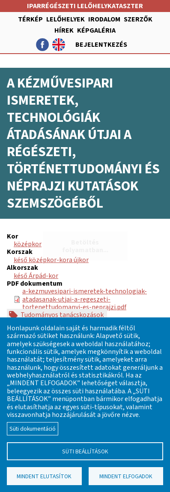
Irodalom (104, 19)
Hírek (64, 30)
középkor (28, 244)
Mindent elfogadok (125, 476)
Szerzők (138, 19)
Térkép (30, 19)
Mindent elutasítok (44, 476)
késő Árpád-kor (36, 276)
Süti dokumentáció (32, 429)
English (58, 44)
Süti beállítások (85, 451)
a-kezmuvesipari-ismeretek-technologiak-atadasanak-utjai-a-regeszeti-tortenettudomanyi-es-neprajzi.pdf (84, 299)
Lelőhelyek (65, 19)
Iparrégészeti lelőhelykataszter (85, 6)
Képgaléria (96, 30)
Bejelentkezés (101, 44)
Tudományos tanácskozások (62, 315)
